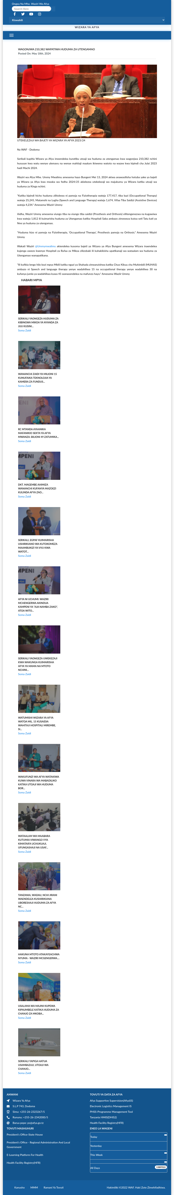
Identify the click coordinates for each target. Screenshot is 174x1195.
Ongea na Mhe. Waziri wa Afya (30, 3)
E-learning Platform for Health (25, 1154)
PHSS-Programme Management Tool (111, 1111)
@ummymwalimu (45, 246)
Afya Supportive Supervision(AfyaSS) (111, 1100)
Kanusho (19, 1187)
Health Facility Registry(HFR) (107, 1122)
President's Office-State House (25, 1134)
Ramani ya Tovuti (54, 1187)
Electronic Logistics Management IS (111, 1106)
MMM (34, 1187)
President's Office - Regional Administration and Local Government (38, 1145)
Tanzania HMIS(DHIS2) (103, 1117)
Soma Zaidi (24, 330)
